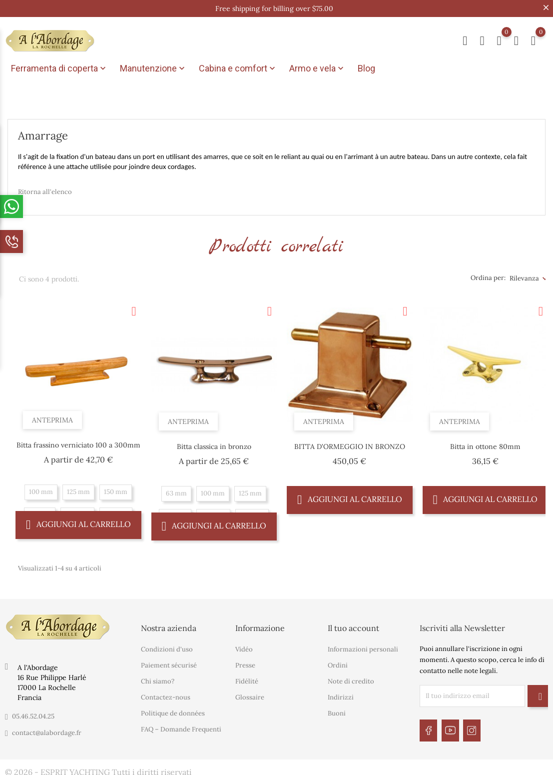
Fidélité (246, 679)
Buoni (337, 711)
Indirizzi (341, 695)
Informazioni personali (363, 647)
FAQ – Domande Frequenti (181, 727)
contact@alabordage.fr (46, 730)
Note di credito (351, 679)
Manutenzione (153, 68)
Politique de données (173, 711)
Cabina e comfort (238, 68)
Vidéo (244, 647)
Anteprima (54, 415)
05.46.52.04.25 (33, 714)
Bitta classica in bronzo (214, 444)
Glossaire (249, 695)
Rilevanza (524, 276)
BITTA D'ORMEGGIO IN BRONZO (349, 444)
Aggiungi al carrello (78, 522)
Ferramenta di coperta (59, 68)
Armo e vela (317, 68)
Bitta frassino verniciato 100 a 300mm (78, 443)
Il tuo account (353, 625)
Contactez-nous (165, 695)
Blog (366, 68)
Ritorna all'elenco (45, 189)
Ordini (338, 663)
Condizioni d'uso (167, 647)
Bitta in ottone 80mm (485, 444)
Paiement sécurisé (169, 663)
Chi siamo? (157, 679)
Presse (245, 663)
